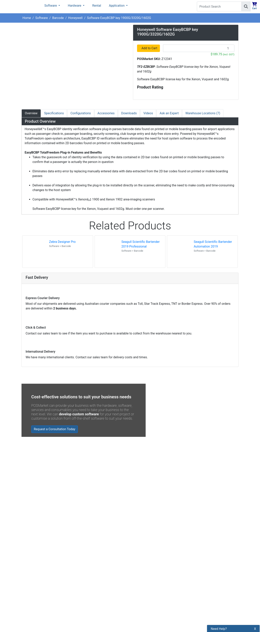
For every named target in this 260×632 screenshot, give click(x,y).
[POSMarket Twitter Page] (141, 538)
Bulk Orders (85, 553)
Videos (148, 113)
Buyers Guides (87, 567)
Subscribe (187, 529)
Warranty (83, 580)
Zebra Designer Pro (62, 242)
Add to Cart (150, 48)
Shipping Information (91, 533)
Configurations (80, 113)
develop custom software (79, 414)
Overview (31, 113)
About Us (83, 520)
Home (26, 18)
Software (51, 5)
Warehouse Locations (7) (202, 113)
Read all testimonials (38, 489)
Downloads (129, 113)
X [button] (255, 620)
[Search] (245, 6)
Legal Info (84, 560)
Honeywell (75, 18)
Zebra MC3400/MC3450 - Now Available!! (176, 467)
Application (117, 5)
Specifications (54, 113)
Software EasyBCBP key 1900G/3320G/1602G (119, 18)
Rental (96, 5)
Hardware (75, 5)
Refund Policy (86, 547)
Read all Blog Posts (148, 495)
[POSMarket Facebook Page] (135, 538)
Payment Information (92, 527)
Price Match (85, 573)
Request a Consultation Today (54, 429)
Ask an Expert (169, 113)
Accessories (106, 113)
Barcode (58, 18)
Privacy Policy (87, 540)
